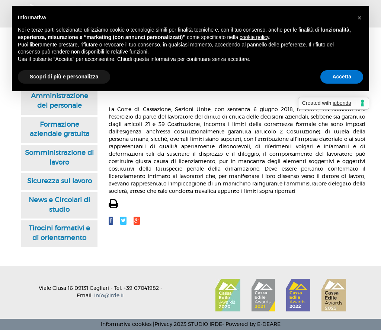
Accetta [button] (341, 77)
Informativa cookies (126, 324)
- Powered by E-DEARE (251, 324)
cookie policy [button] (254, 37)
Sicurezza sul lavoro (59, 181)
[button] (359, 18)
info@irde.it (109, 295)
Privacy (163, 324)
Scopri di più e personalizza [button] (64, 77)
